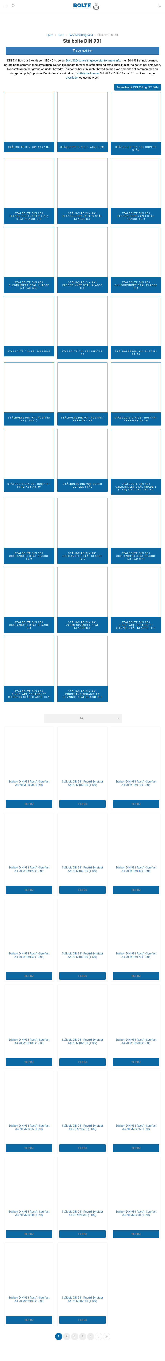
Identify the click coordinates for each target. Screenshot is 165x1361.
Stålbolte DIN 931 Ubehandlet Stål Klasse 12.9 (82, 556)
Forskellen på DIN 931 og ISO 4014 (137, 87)
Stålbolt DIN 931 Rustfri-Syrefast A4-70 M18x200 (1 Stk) (136, 1041)
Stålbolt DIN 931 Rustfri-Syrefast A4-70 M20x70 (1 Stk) (82, 1127)
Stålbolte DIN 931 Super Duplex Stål (82, 485)
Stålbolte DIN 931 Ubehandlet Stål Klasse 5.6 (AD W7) (136, 556)
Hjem (50, 35)
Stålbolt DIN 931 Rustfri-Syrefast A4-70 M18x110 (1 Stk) (136, 783)
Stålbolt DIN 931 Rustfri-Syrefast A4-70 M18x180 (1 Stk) (29, 1041)
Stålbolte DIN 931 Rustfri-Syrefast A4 (82, 419)
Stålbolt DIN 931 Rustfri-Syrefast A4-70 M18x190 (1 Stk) (82, 1041)
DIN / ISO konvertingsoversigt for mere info (93, 60)
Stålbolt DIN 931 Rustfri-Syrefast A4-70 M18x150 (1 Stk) (29, 955)
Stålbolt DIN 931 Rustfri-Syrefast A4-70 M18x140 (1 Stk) (136, 869)
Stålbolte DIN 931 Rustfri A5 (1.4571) (29, 419)
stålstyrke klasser (88, 73)
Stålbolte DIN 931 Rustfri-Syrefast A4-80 (29, 485)
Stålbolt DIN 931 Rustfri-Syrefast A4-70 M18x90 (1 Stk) (29, 783)
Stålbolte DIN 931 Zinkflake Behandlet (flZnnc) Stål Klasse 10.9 (29, 694)
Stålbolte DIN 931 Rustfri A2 (82, 353)
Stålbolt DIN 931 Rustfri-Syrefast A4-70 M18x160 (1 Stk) (82, 955)
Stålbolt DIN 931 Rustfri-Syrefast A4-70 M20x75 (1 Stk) (136, 1127)
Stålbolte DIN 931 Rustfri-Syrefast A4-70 (136, 419)
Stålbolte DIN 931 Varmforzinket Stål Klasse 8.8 (82, 625)
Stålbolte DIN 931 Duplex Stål (136, 148)
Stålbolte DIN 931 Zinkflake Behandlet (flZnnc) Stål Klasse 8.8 (82, 694)
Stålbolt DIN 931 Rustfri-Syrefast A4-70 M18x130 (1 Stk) (82, 869)
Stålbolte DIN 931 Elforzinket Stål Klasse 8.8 (82, 285)
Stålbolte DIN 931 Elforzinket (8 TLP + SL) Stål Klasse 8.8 (29, 216)
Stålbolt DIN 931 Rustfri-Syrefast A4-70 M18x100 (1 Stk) (82, 783)
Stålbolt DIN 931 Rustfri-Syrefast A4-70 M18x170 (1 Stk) (136, 955)
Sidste (106, 1336)
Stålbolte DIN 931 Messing (29, 351)
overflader (72, 77)
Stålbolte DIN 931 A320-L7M (82, 147)
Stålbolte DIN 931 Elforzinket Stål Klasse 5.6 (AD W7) (29, 285)
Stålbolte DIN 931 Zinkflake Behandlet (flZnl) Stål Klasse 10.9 (136, 625)
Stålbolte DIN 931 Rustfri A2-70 (136, 353)
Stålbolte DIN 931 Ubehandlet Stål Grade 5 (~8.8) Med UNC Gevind (135, 486)
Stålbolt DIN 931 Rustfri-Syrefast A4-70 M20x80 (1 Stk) (29, 1213)
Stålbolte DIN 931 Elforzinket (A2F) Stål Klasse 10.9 (136, 216)
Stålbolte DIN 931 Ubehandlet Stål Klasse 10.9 (29, 556)
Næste (98, 1336)
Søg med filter (82, 50)
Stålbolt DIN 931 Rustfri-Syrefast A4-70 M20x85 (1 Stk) (82, 1213)
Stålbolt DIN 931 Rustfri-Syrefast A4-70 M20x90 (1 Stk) (136, 1213)
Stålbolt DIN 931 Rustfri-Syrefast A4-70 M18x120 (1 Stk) (29, 869)
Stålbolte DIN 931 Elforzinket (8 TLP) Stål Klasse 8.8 (82, 216)
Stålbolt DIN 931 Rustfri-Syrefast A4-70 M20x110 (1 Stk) (82, 1299)
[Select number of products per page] (83, 718)
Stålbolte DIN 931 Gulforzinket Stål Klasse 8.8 (136, 285)
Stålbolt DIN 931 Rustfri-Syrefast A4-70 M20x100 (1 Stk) (29, 1299)
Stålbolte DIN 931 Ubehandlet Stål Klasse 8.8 (29, 625)
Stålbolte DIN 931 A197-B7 (29, 147)
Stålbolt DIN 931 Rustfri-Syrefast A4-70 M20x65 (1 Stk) (29, 1127)
